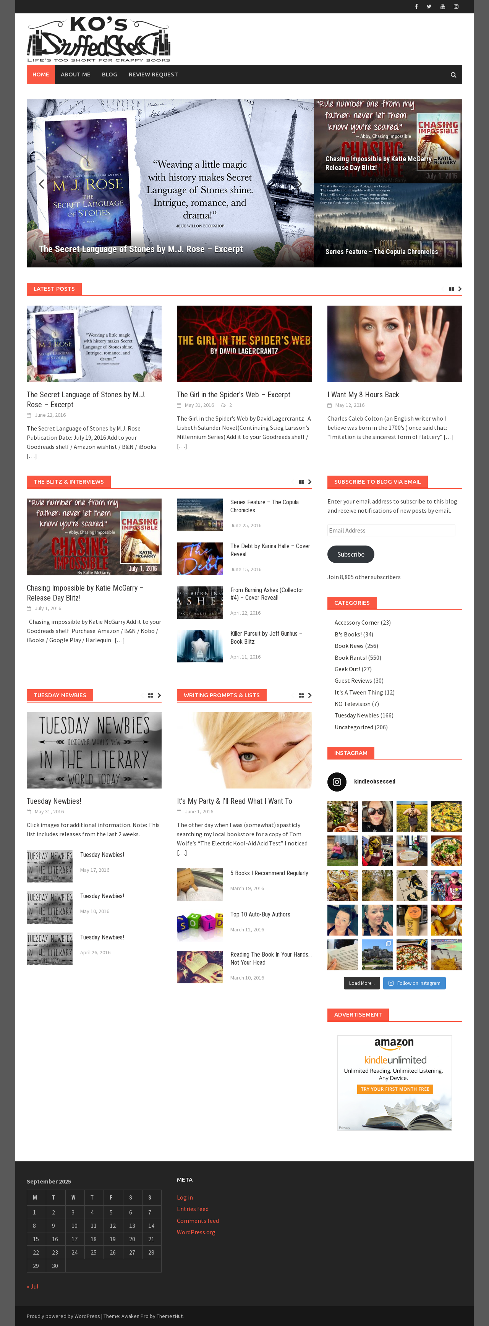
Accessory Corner (357, 622)
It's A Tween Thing (359, 692)
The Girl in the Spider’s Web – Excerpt (233, 394)
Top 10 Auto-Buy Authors (260, 914)
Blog (109, 74)
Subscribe (350, 554)
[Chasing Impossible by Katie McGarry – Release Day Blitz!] (388, 141)
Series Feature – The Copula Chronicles (381, 252)
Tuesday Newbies (357, 715)
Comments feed (198, 1220)
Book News (349, 645)
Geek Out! (347, 669)
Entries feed (193, 1209)
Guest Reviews (353, 680)
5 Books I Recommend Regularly (269, 873)
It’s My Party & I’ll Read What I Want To (234, 801)
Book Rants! (351, 657)
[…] (32, 456)
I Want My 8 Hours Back (363, 394)
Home (40, 74)
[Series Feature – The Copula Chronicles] (388, 225)
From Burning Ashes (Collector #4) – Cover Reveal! (266, 594)
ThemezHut (170, 1316)
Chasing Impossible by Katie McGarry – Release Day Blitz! (381, 163)
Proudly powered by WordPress (63, 1316)
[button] (295, 183)
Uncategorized (354, 727)
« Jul (33, 1286)
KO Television (353, 704)
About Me (76, 74)
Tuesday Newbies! (54, 801)
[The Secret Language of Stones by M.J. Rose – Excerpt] (170, 183)
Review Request (153, 74)
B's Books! (348, 634)
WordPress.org (196, 1232)
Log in (185, 1197)
